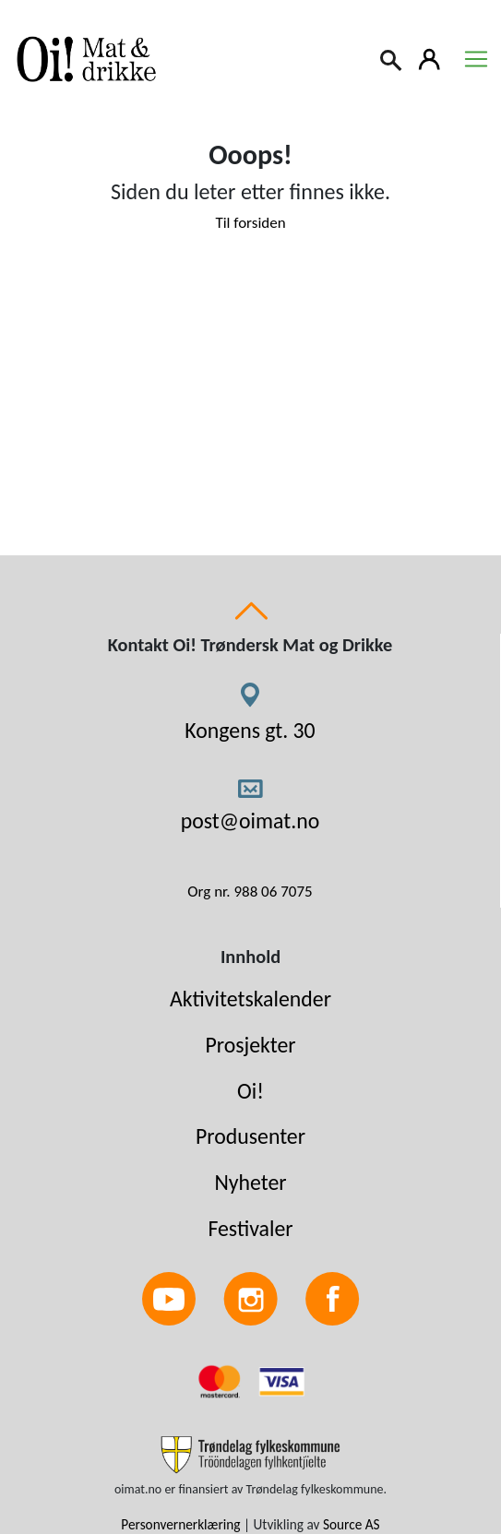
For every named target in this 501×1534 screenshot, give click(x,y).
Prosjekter (250, 1044)
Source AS (351, 1524)
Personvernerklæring (180, 1524)
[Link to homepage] (83, 59)
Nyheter (250, 1182)
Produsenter (250, 1136)
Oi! (250, 1090)
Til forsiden (250, 222)
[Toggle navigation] (476, 59)
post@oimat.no (250, 820)
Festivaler (250, 1228)
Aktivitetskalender (250, 998)
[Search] (392, 58)
